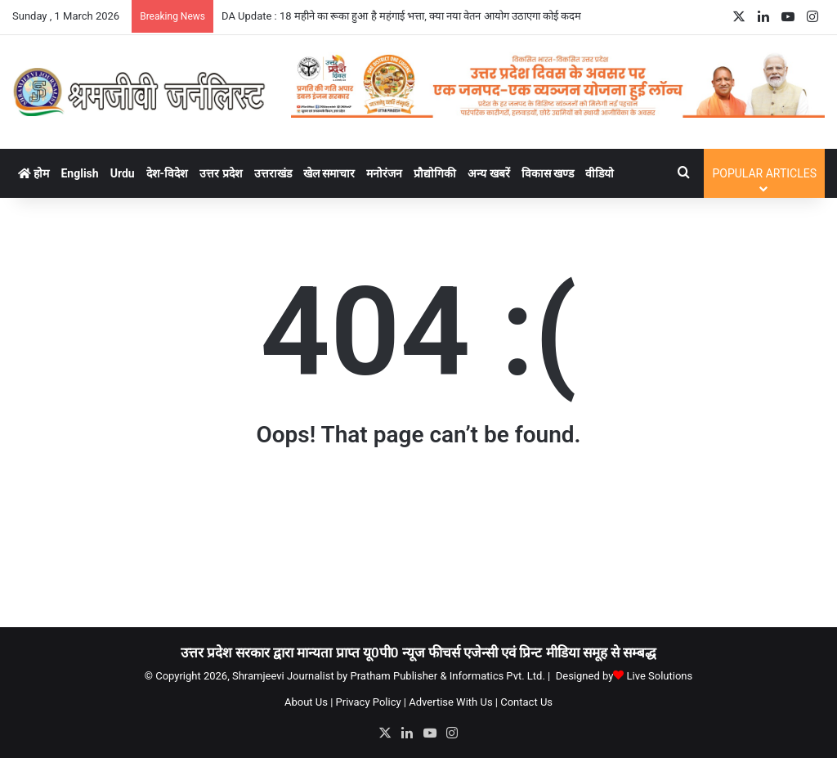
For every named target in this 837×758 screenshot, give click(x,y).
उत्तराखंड (273, 173)
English (79, 173)
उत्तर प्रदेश (220, 173)
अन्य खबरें (488, 173)
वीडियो (599, 173)
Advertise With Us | (453, 702)
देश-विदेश (167, 173)
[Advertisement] (418, 544)
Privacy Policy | (371, 702)
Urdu (122, 173)
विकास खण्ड (547, 173)
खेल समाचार (329, 173)
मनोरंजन (384, 173)
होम (33, 173)
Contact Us (526, 702)
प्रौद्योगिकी (435, 173)
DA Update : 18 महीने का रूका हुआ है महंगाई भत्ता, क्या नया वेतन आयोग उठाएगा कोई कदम (401, 16)
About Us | (308, 702)
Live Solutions (660, 676)
